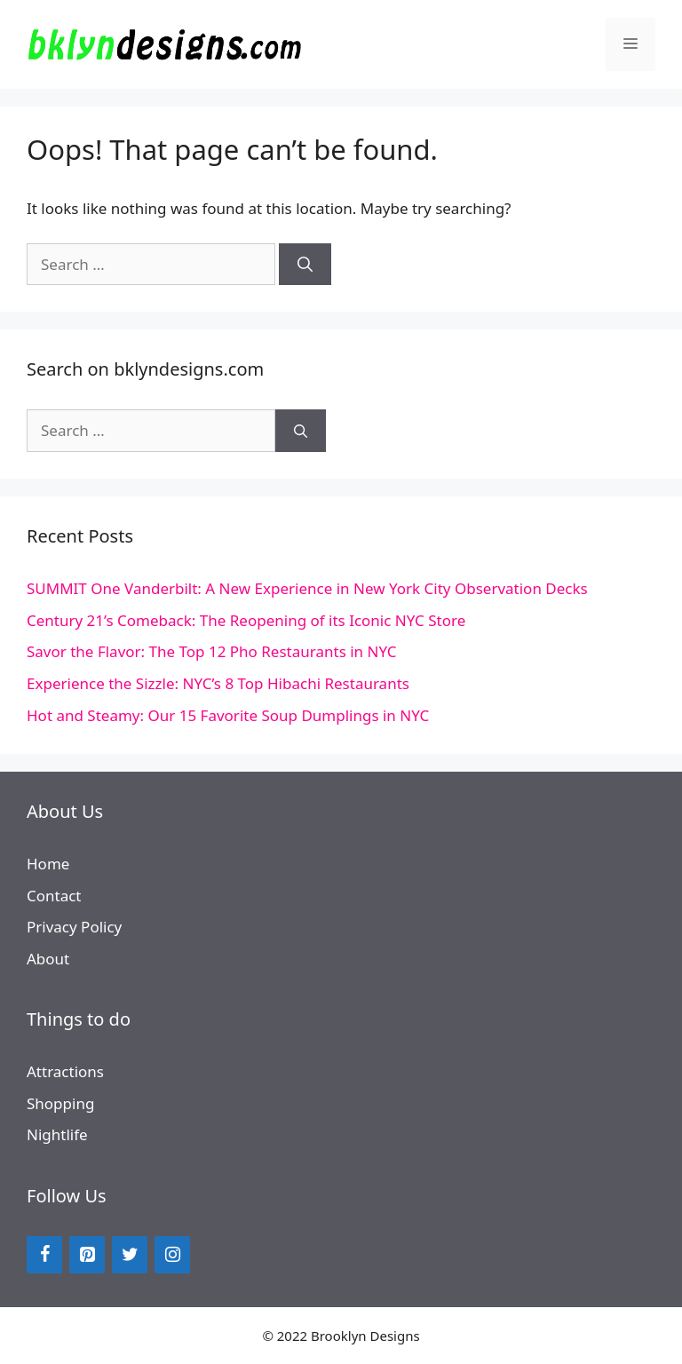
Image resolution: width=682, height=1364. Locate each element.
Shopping (60, 1103)
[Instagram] (172, 1254)
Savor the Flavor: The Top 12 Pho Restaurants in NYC (211, 651)
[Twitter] (129, 1254)
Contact (54, 895)
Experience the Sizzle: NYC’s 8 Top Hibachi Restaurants (218, 683)
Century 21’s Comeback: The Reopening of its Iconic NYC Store (246, 620)
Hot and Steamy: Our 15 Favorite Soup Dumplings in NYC (228, 715)
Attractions (65, 1071)
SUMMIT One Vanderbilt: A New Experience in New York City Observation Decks (307, 588)
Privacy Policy (74, 926)
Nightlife (57, 1134)
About (48, 958)
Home (48, 863)
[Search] (305, 264)
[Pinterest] (87, 1254)
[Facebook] (44, 1254)
